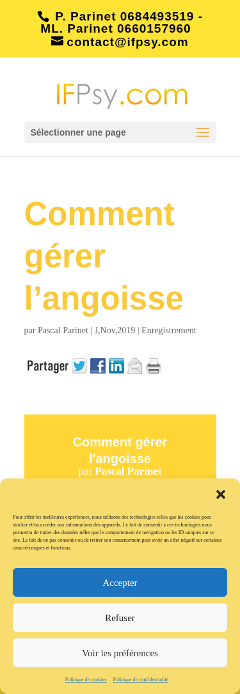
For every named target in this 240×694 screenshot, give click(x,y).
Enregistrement (168, 330)
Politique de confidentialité (141, 679)
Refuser (120, 618)
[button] (220, 494)
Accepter (119, 583)
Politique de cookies (86, 679)
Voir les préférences (120, 653)
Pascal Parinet (63, 330)
